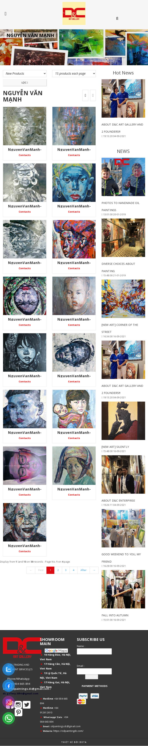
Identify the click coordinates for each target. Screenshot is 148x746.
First (40, 570)
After (84, 570)
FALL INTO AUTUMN (115, 615)
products (31, 44)
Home (14, 44)
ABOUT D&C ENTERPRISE (118, 500)
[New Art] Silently (115, 447)
